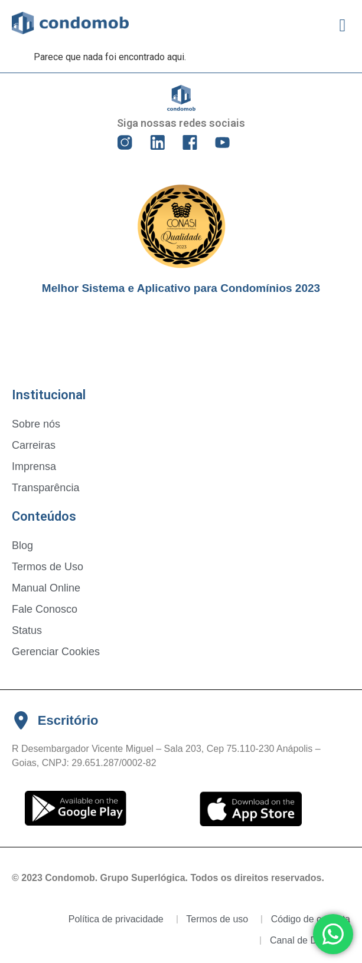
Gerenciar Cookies (56, 652)
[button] (342, 25)
